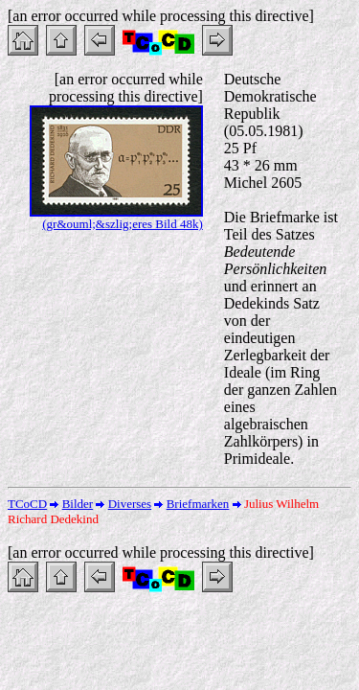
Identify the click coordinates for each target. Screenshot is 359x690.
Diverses (130, 503)
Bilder (78, 503)
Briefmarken (198, 503)
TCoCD (27, 503)
